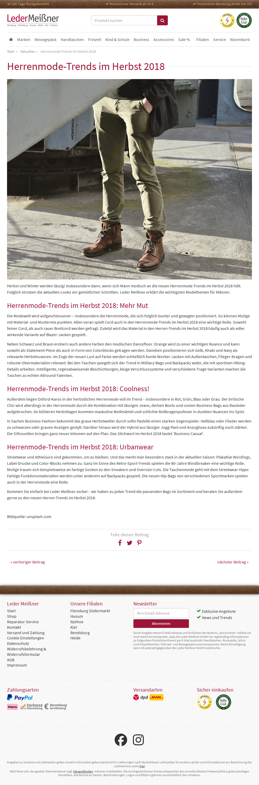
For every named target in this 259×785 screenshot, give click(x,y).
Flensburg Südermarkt (90, 610)
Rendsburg (80, 632)
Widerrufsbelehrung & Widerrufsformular (26, 651)
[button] (120, 543)
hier (142, 766)
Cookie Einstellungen (25, 637)
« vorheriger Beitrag (27, 561)
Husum (76, 616)
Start (11, 610)
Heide (75, 637)
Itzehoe (76, 621)
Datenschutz (18, 643)
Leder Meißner (33, 20)
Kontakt (14, 627)
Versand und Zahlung (26, 632)
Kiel (73, 627)
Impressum (17, 665)
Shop (11, 616)
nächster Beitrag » (233, 561)
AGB (10, 659)
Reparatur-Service (23, 621)
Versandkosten (83, 771)
